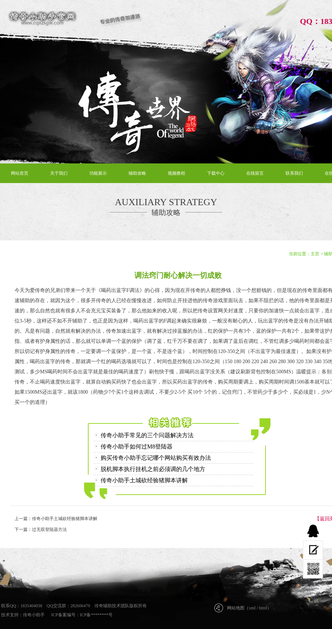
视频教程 (176, 173)
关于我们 (59, 173)
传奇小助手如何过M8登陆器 (137, 446)
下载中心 (215, 173)
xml (252, 607)
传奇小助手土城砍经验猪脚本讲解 (144, 480)
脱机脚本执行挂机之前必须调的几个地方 (153, 469)
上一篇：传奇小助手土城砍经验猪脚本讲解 (56, 518)
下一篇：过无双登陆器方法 (41, 529)
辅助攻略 (137, 173)
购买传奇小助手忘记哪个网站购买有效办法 (156, 458)
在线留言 (255, 173)
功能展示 (98, 173)
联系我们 (294, 173)
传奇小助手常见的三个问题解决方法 (147, 435)
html (263, 607)
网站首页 (19, 173)
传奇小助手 (34, 614)
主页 (315, 253)
